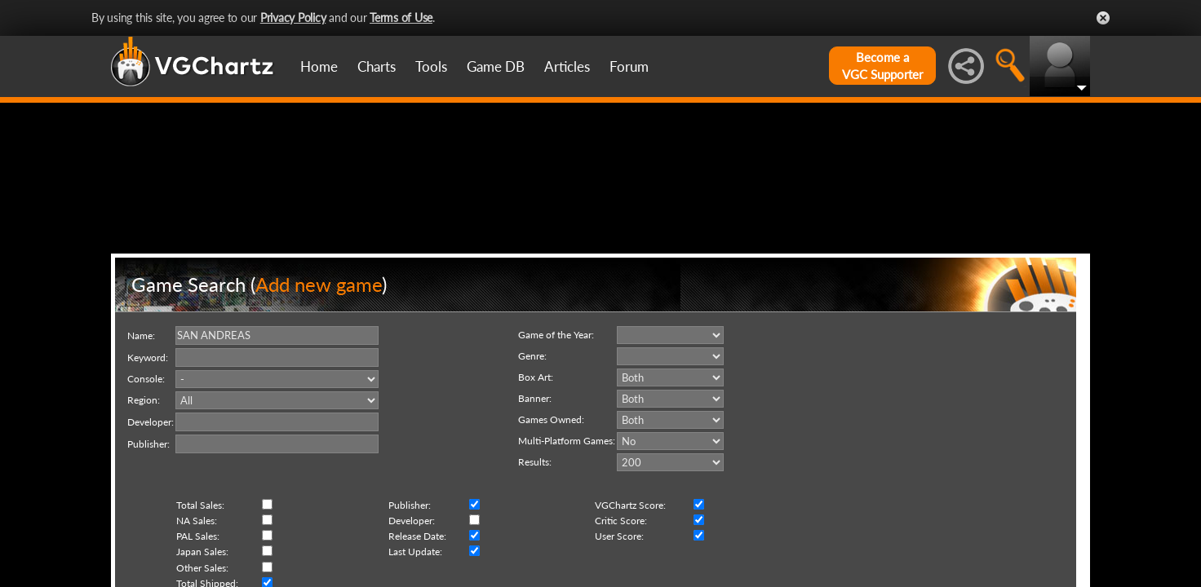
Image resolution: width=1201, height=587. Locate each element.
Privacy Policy (293, 17)
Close (1103, 17)
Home (319, 66)
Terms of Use (401, 17)
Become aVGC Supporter (882, 66)
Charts (376, 66)
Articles (567, 66)
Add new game (318, 361)
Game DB (496, 66)
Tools (431, 66)
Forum (629, 66)
